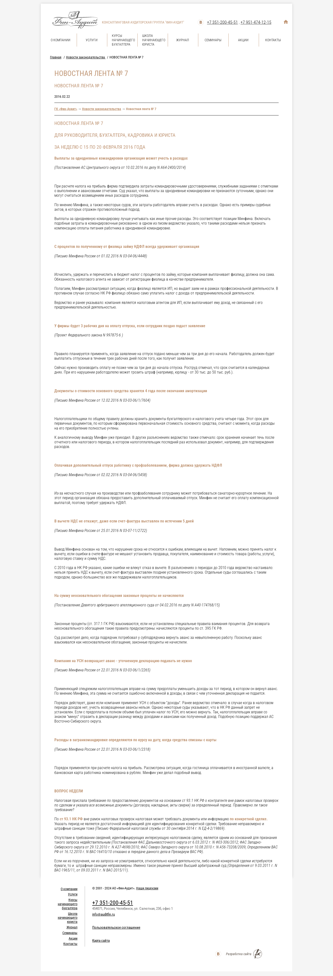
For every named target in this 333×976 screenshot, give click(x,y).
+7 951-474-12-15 (256, 22)
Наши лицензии (147, 888)
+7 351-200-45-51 (222, 22)
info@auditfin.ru (103, 914)
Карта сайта (101, 940)
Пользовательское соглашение (116, 927)
